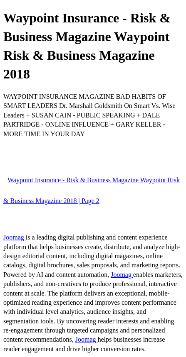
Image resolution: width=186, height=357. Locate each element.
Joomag (14, 237)
